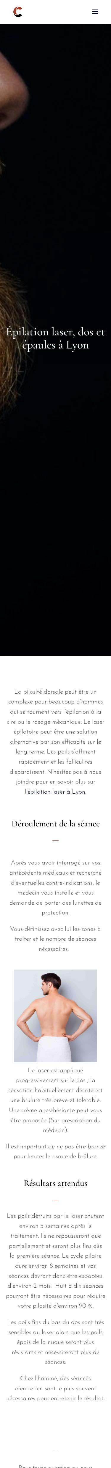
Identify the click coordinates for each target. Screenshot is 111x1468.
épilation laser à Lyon (56, 792)
